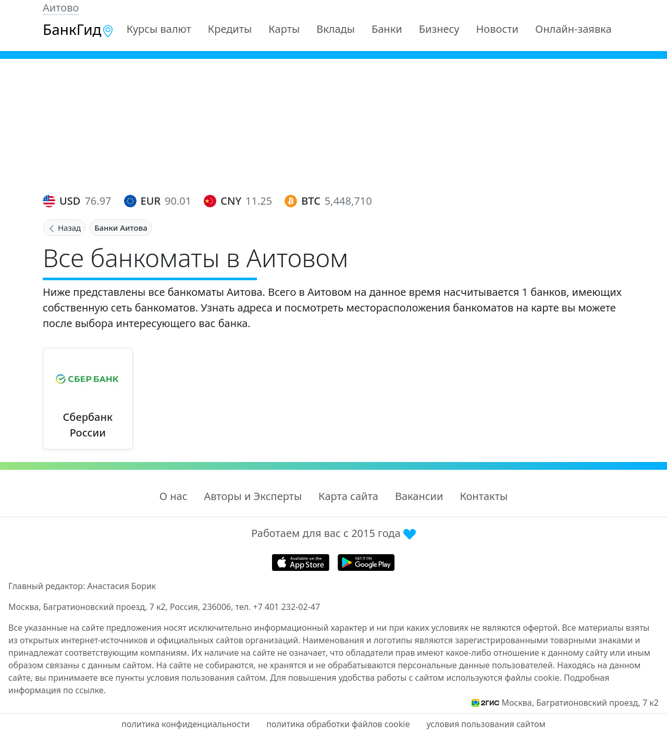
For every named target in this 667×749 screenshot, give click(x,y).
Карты (284, 29)
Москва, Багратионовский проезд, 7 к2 (580, 702)
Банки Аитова (120, 227)
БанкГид (78, 29)
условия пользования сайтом (485, 724)
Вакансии (419, 496)
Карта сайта (348, 496)
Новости (497, 29)
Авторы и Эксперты (253, 496)
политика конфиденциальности (185, 724)
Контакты (484, 496)
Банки (387, 29)
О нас (173, 496)
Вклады (335, 29)
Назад (64, 227)
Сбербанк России (88, 425)
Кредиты (230, 29)
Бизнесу (439, 29)
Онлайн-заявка (573, 29)
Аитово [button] (61, 8)
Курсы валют (159, 29)
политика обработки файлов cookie (338, 724)
